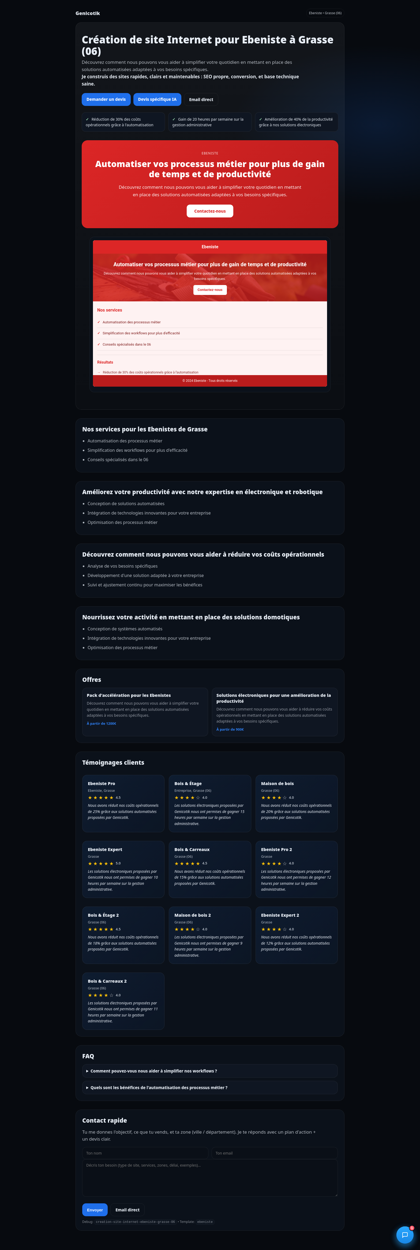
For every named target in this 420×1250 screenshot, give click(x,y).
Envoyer (95, 1210)
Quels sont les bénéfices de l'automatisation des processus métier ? (159, 1087)
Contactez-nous (210, 211)
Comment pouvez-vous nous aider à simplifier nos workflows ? (154, 1071)
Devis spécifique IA (157, 99)
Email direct (201, 99)
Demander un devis (106, 99)
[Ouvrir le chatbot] (405, 1235)
